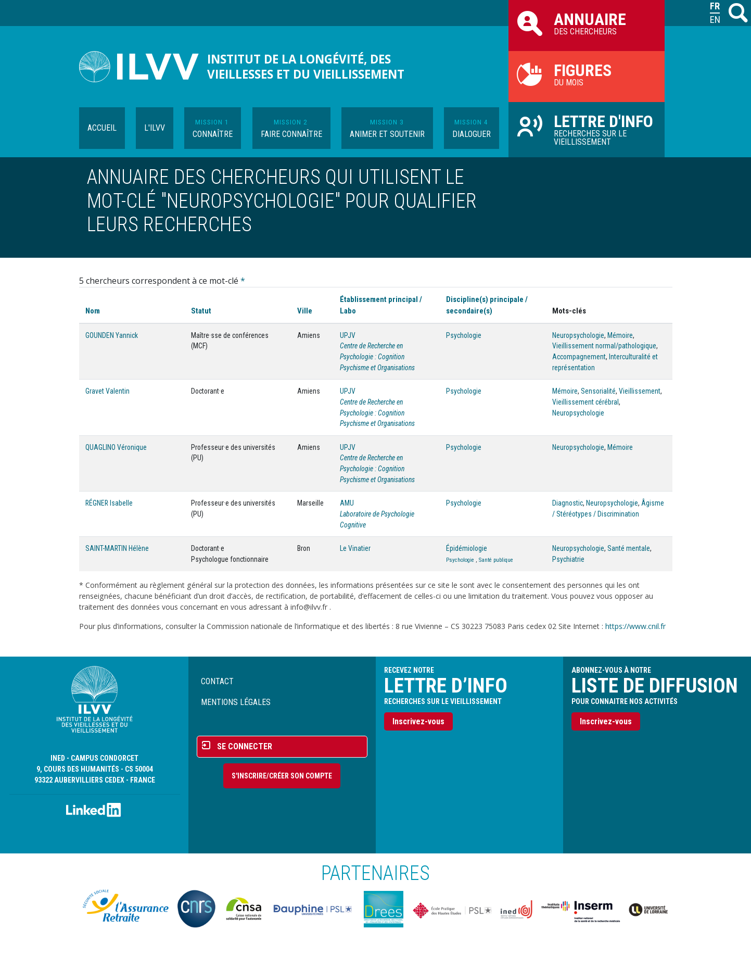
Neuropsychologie (578, 335)
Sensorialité (598, 391)
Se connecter (244, 746)
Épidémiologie (466, 548)
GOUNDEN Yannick (111, 335)
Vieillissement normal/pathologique (604, 346)
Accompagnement (579, 357)
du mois (586, 73)
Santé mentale (628, 548)
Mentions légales (236, 702)
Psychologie (463, 335)
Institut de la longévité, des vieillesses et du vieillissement (305, 66)
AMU (347, 503)
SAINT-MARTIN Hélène (117, 548)
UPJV (347, 335)
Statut (201, 311)
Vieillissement (639, 391)
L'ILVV (154, 128)
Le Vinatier (355, 548)
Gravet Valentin (107, 391)
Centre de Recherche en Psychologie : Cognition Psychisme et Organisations (377, 356)
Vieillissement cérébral (585, 402)
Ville (304, 311)
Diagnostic (567, 503)
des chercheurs (586, 22)
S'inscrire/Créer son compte (282, 776)
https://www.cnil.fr (635, 626)
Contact (217, 681)
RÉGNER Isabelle (109, 503)
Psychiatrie (568, 559)
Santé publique (496, 560)
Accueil (102, 128)
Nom (92, 311)
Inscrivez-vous (418, 721)
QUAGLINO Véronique (116, 447)
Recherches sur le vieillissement (586, 129)
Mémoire (620, 335)
